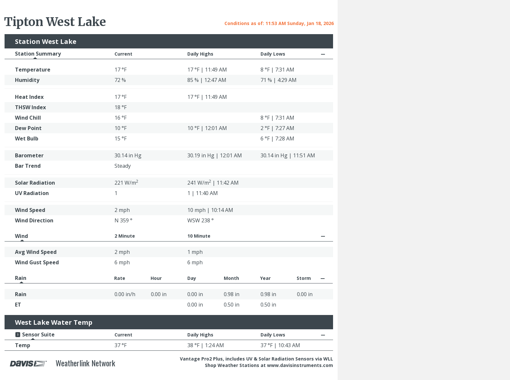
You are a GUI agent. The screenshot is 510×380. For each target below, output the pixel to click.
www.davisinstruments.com (300, 365)
